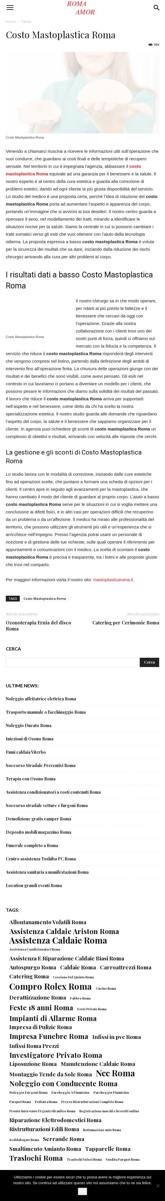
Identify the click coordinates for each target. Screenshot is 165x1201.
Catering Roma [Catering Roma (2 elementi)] (29, 976)
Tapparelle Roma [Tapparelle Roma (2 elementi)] (107, 1149)
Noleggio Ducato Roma (28, 725)
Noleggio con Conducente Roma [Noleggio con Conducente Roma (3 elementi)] (63, 1083)
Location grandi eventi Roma (34, 885)
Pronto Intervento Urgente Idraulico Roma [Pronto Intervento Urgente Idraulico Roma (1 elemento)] (42, 1111)
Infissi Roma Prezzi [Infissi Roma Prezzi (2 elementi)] (34, 1046)
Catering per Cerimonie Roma (125, 622)
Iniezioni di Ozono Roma (29, 739)
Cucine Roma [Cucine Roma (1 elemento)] (106, 988)
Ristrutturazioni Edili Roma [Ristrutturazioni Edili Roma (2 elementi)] (44, 1129)
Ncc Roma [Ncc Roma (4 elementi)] (115, 1073)
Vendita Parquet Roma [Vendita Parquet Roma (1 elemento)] (122, 1159)
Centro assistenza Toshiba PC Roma (41, 859)
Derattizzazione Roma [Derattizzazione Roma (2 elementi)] (37, 997)
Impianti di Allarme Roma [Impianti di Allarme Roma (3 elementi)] (53, 1018)
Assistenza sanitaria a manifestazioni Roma (47, 872)
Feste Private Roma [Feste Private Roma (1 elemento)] (91, 1009)
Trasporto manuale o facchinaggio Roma (46, 712)
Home (11, 21)
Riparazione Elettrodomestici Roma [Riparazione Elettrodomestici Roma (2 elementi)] (55, 1120)
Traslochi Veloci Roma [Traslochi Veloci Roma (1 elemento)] (84, 1159)
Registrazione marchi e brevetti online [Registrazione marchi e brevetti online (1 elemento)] (109, 1111)
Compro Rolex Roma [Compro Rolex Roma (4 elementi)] (50, 986)
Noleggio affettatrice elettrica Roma (41, 699)
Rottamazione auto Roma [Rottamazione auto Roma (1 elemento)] (102, 1130)
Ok (82, 1191)
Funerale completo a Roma (32, 845)
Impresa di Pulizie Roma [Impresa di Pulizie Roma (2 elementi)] (40, 1027)
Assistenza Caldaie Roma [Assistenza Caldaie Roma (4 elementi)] (58, 940)
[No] (158, 1186)
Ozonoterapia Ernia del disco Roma (38, 625)
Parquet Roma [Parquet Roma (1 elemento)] (20, 1102)
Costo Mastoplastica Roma (45, 598)
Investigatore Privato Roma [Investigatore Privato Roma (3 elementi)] (55, 1055)
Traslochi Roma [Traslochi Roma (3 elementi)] (36, 1158)
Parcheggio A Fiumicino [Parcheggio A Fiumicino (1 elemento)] (70, 1092)
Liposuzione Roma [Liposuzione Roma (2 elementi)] (33, 1064)
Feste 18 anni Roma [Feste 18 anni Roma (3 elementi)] (41, 1007)
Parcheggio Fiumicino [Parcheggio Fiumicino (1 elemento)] (111, 1092)
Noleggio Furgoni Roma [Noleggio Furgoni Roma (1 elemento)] (28, 1092)
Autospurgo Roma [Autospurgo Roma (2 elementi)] (32, 967)
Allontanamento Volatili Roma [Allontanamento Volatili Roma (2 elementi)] (47, 922)
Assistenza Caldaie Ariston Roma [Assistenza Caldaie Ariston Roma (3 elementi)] (64, 931)
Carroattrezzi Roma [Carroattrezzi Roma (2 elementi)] (125, 967)
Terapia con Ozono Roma (30, 779)
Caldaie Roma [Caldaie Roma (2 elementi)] (78, 967)
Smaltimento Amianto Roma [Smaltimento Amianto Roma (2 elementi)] (45, 1149)
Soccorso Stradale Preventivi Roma (41, 765)
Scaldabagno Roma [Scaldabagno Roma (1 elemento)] (24, 1140)
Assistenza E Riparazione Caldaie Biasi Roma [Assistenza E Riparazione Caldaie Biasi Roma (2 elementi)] (66, 958)
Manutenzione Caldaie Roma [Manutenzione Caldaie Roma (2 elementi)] (98, 1064)
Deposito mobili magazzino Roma (38, 832)
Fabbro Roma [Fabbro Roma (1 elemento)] (80, 998)
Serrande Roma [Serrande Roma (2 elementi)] (63, 1139)
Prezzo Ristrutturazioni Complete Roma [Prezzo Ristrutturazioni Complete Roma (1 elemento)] (92, 1102)
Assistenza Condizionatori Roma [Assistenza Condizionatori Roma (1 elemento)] (34, 949)
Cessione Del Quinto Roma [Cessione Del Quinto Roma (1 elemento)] (73, 977)
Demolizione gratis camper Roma (38, 819)
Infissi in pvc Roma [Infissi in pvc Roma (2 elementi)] (116, 1037)
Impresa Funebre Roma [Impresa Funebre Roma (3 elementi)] (48, 1036)
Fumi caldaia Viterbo (26, 752)
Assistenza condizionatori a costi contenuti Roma (53, 792)
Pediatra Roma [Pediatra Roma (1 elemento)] (46, 1102)
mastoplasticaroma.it (113, 579)
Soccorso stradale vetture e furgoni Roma (47, 805)
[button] (157, 8)
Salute (26, 21)
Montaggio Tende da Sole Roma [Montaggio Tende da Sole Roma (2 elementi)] (50, 1074)
